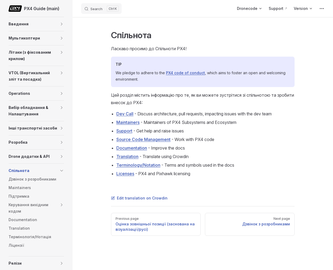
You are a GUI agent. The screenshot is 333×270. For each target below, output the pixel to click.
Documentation (131, 148)
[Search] (101, 8)
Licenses (125, 173)
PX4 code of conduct (185, 73)
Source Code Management (143, 139)
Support (124, 131)
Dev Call (124, 113)
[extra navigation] (322, 8)
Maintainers (128, 122)
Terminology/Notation (138, 165)
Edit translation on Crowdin (139, 198)
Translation (127, 156)
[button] (61, 24)
